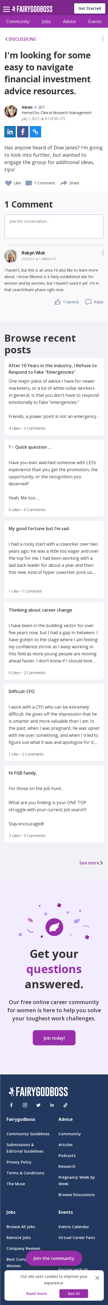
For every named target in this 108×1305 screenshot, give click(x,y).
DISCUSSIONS (20, 39)
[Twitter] (38, 1105)
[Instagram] (24, 1105)
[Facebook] (11, 1105)
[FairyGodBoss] (38, 1092)
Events (95, 21)
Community (18, 21)
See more (91, 863)
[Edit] (103, 40)
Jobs (46, 21)
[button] (103, 40)
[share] (64, 182)
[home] (32, 10)
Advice (69, 21)
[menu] (7, 5)
